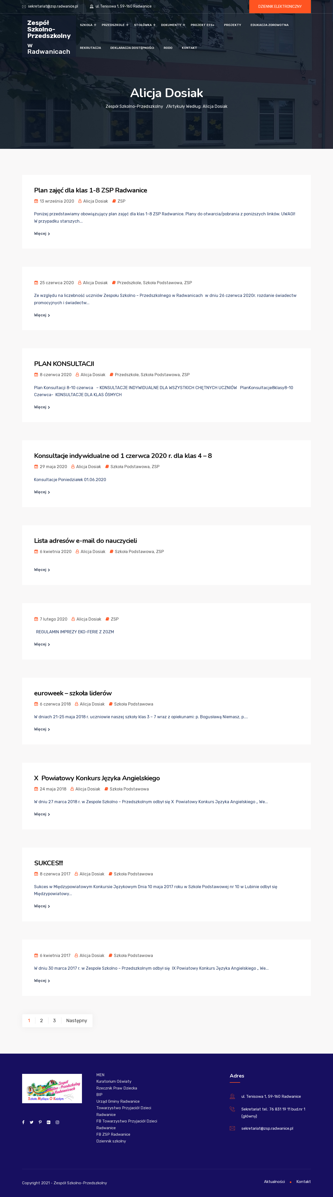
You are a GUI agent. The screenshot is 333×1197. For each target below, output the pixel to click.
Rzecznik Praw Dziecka (116, 1088)
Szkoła (86, 25)
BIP (99, 1094)
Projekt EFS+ (203, 25)
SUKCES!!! (48, 863)
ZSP (121, 201)
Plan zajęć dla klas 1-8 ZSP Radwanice (90, 190)
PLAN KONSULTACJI (64, 363)
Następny (76, 1020)
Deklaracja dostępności (132, 48)
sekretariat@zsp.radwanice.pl (53, 6)
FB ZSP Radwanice (113, 1134)
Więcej (40, 233)
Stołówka (143, 25)
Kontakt (189, 48)
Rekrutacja (90, 48)
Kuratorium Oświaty (113, 1081)
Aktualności (274, 1181)
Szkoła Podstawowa (162, 282)
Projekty (232, 25)
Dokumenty (171, 25)
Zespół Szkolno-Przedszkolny (49, 29)
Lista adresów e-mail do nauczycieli (85, 540)
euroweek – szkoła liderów (73, 693)
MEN (100, 1075)
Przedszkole (113, 25)
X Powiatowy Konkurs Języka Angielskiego (97, 778)
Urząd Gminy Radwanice (118, 1101)
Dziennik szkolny (111, 1141)
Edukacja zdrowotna (270, 25)
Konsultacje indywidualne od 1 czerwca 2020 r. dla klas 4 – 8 (123, 455)
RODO (168, 48)
